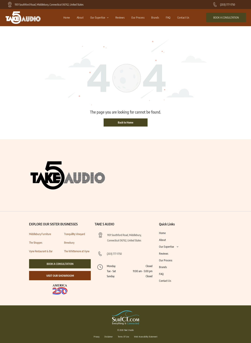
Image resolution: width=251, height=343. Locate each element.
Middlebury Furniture (40, 234)
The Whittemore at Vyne (76, 251)
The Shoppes (35, 242)
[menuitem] (66, 17)
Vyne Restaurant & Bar (41, 251)
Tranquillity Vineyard (74, 234)
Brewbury (69, 242)
